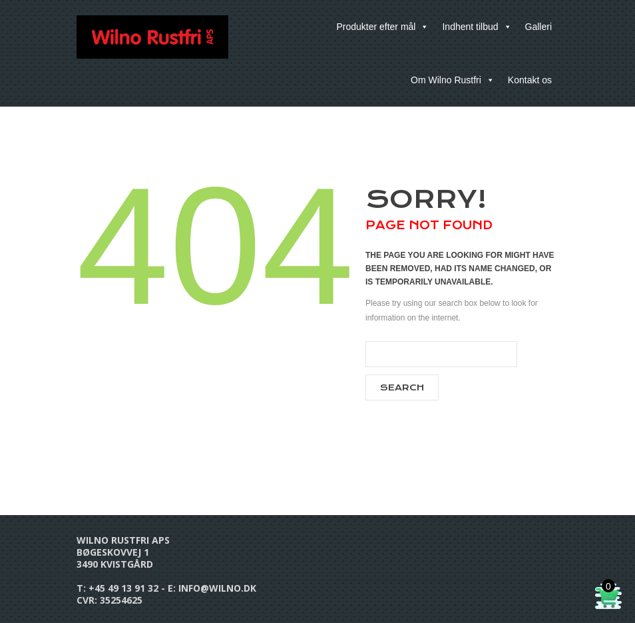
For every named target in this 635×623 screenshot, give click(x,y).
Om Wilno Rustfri (453, 80)
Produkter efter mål (382, 26)
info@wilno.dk (217, 588)
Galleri (538, 26)
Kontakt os (530, 80)
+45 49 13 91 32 (123, 588)
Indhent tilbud (476, 26)
